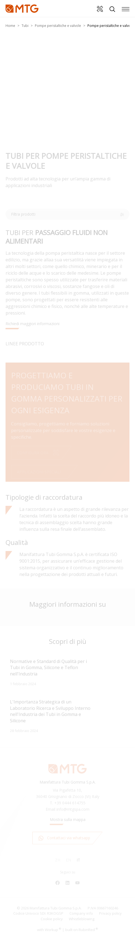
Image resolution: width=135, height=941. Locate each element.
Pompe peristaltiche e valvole (58, 25)
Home (10, 25)
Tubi (25, 25)
